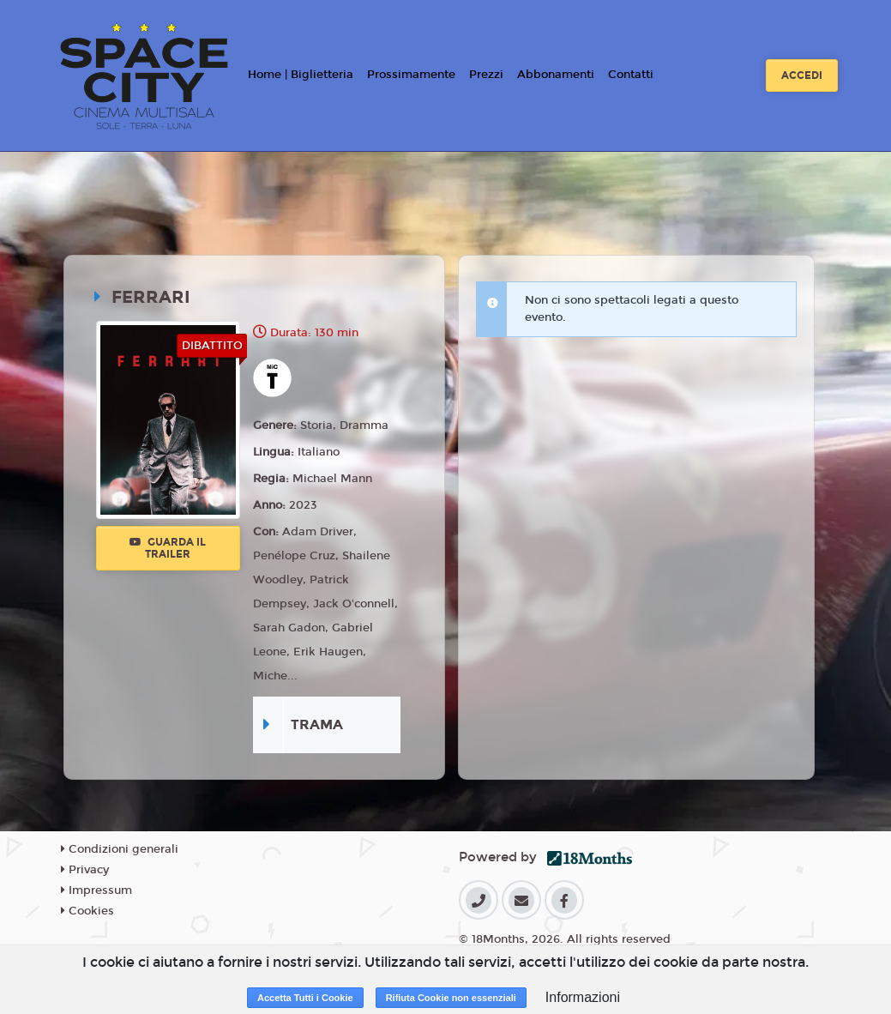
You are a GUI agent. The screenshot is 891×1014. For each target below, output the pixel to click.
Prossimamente (411, 74)
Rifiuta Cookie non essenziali (451, 998)
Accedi (801, 75)
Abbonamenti (555, 74)
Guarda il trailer (167, 548)
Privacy (85, 870)
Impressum (96, 890)
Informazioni (582, 997)
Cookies (87, 911)
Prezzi (486, 74)
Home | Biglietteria (300, 74)
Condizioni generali (119, 849)
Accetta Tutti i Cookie (305, 998)
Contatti (630, 74)
